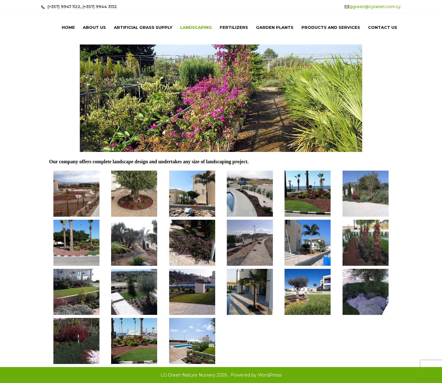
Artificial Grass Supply (143, 27)
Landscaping (196, 27)
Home (68, 27)
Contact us (382, 27)
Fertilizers (234, 27)
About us (94, 27)
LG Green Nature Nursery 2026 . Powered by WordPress (221, 375)
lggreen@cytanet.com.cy (375, 6)
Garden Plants (274, 27)
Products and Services (330, 27)
